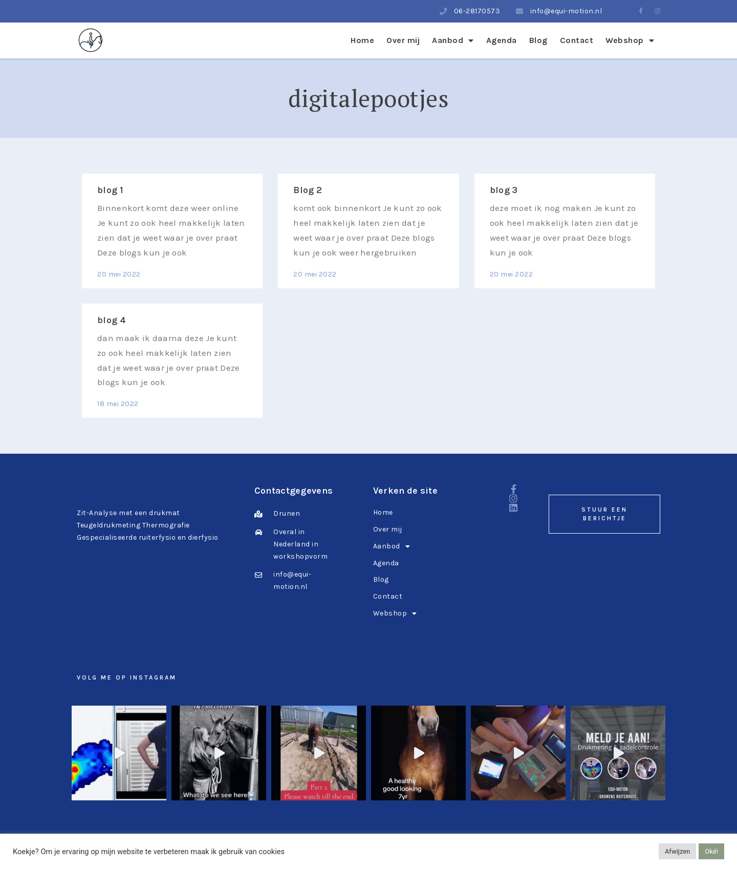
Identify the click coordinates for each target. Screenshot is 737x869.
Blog (538, 40)
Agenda (501, 40)
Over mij (403, 40)
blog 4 (111, 320)
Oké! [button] (711, 851)
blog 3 (504, 190)
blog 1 (110, 190)
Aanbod (453, 40)
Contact (577, 40)
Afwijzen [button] (677, 851)
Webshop (629, 40)
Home (362, 40)
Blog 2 (307, 190)
